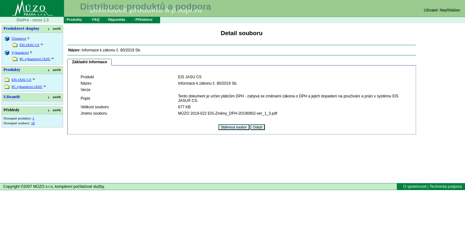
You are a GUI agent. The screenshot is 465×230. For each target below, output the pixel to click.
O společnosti (415, 186)
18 (33, 123)
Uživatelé (12, 96)
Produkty (12, 69)
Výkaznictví (20, 52)
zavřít (57, 28)
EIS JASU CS (29, 45)
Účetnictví (19, 38)
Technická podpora (445, 186)
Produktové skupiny (21, 28)
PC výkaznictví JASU (35, 59)
